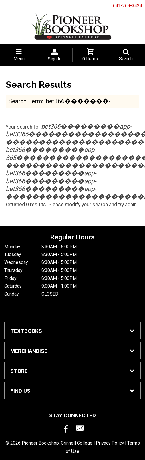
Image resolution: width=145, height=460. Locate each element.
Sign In (54, 59)
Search (126, 58)
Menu (19, 58)
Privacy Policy (110, 443)
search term (25, 101)
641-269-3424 (127, 5)
